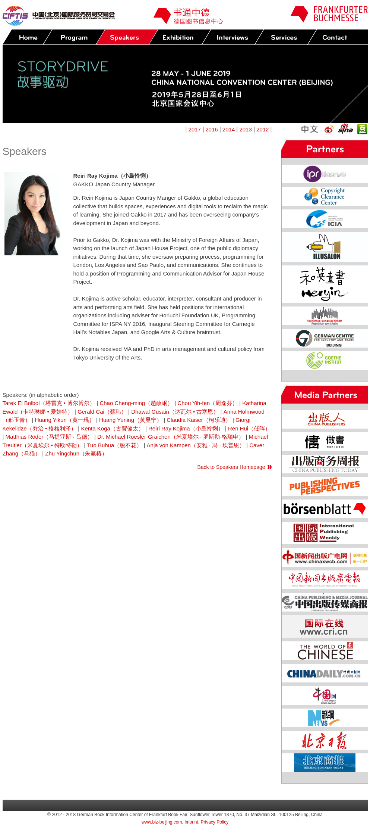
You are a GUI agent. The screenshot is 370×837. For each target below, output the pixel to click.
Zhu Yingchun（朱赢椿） (76, 453)
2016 (211, 129)
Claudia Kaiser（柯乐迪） (199, 420)
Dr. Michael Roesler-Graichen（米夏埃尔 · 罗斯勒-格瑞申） (170, 436)
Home (27, 37)
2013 (245, 129)
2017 (195, 129)
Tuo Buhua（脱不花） (114, 445)
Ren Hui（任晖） (249, 428)
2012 (262, 129)
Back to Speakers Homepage (231, 467)
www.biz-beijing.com (162, 822)
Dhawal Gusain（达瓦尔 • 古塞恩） (175, 411)
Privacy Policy (215, 822)
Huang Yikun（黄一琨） (65, 420)
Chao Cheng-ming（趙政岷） (136, 403)
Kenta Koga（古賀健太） (112, 428)
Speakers (126, 37)
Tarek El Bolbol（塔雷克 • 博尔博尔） (49, 403)
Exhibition (179, 37)
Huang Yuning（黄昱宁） (130, 420)
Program (73, 37)
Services (285, 37)
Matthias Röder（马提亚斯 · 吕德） (49, 436)
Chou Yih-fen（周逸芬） (207, 403)
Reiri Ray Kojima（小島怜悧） (186, 428)
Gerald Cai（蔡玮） (102, 411)
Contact (338, 37)
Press (232, 37)
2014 (228, 129)
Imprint (191, 822)
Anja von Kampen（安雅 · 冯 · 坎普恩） (196, 445)
